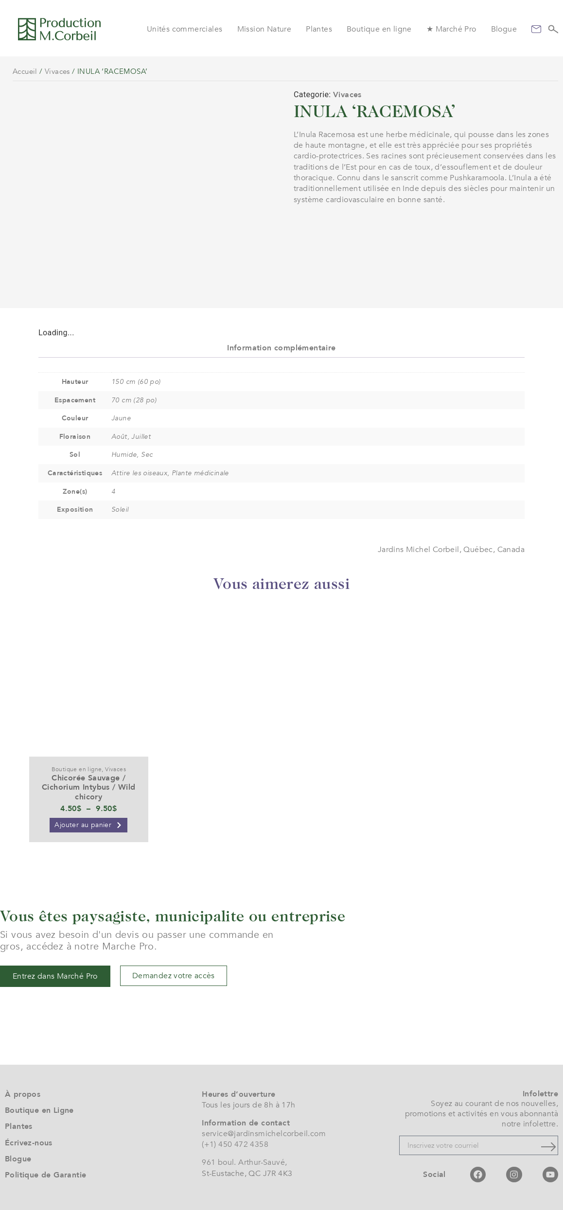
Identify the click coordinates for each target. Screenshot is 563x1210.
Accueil (25, 71)
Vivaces (57, 71)
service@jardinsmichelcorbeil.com (264, 1133)
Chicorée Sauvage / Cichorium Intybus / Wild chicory (89, 787)
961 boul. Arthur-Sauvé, (244, 1162)
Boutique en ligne (379, 29)
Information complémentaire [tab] (281, 348)
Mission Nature (264, 29)
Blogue (504, 29)
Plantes (319, 29)
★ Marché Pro (451, 29)
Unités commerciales (185, 29)
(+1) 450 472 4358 (235, 1144)
